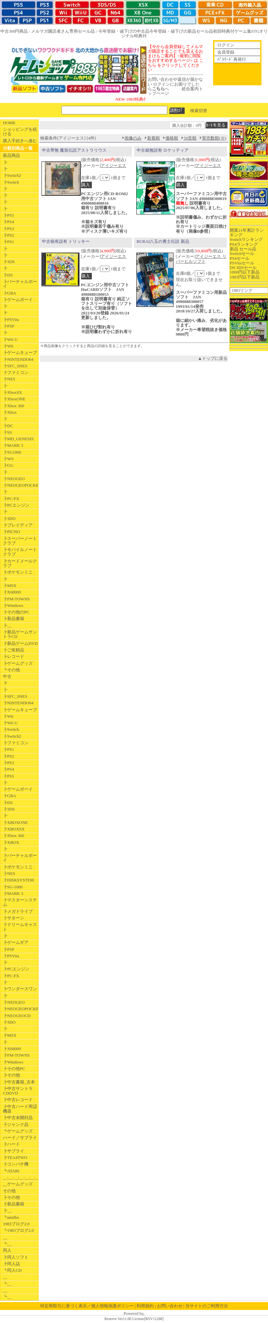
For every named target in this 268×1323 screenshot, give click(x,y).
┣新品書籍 (13, 618)
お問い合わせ (169, 1305)
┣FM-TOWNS (16, 598)
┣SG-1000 (13, 886)
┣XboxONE (14, 398)
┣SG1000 (12, 452)
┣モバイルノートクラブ (20, 552)
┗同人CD (12, 1270)
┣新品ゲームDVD (20, 643)
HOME (9, 122)
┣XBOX (11, 842)
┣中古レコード (18, 1099)
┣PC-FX (11, 498)
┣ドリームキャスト (20, 926)
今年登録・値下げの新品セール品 (181, 31)
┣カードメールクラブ (20, 563)
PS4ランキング (244, 244)
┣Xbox (10, 412)
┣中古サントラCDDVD (18, 1091)
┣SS (7, 432)
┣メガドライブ (18, 911)
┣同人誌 (11, 1263)
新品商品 (11, 155)
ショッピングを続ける (20, 131)
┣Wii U (10, 339)
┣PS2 (8, 235)
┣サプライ (13, 1150)
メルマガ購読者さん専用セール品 (63, 31)
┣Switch (11, 182)
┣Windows (13, 605)
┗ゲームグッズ (18, 1131)
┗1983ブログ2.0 (18, 1230)
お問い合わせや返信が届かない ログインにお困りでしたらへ (175, 84)
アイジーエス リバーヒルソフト (201, 258)
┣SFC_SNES (15, 365)
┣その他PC (14, 1068)
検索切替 (198, 110)
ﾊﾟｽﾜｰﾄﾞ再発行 (231, 59)
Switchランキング (246, 239)
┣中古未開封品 (18, 1117)
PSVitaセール (242, 262)
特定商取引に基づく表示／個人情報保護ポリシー (87, 1305)
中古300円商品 (14, 31)
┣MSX (9, 585)
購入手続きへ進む (20, 140)
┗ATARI (11, 1170)
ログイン (225, 44)
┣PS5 (8, 215)
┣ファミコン (15, 372)
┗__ (7, 1243)
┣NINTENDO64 (18, 359)
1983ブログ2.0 (16, 1223)
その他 (9, 1190)
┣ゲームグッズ (18, 663)
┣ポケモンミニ (18, 572)
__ (5, 1237)
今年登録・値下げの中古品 (123, 31)
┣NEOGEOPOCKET (20, 485)
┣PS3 (8, 228)
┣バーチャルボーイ (20, 284)
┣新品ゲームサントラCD (20, 634)
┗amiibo (11, 1217)
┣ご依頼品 (13, 649)
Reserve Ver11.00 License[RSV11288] (133, 1319)
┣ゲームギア (15, 942)
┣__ (7, 625)
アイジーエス (113, 165)
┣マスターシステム (20, 902)
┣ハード (11, 1144)
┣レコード (13, 656)
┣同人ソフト (15, 1257)
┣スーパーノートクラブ (20, 540)
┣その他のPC (16, 612)
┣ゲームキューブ (20, 352)
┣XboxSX (12, 392)
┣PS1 (8, 241)
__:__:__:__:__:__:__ (20, 1177)
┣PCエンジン (16, 505)
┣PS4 (8, 221)
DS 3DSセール (243, 267)
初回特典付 (223, 31)
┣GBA (9, 293)
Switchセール (242, 253)
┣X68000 (12, 592)
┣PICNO (11, 531)
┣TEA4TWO (15, 1157)
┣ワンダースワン (20, 988)
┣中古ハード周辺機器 (20, 1109)
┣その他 (11, 1075)
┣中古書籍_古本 (19, 1082)
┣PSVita (11, 319)
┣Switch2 (12, 175)
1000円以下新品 (245, 272)
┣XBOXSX (14, 829)
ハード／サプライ (20, 1137)
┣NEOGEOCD (17, 1015)
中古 (7, 676)
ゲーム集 (242, 31)
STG (255, 31)
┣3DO (9, 518)
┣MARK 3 (13, 445)
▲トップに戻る (212, 358)
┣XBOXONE (15, 822)
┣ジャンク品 (15, 1124)
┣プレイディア (18, 525)
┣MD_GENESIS (18, 438)
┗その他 (11, 669)
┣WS (8, 458)
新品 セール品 (243, 248)
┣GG (8, 465)
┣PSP (8, 326)
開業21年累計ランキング (247, 232)
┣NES (9, 379)
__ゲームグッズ (18, 1183)
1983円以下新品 (245, 277)
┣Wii (8, 345)
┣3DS (9, 261)
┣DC (8, 425)
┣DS (8, 275)
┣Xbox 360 (13, 405)
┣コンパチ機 (15, 1164)
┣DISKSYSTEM (18, 880)
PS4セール (239, 258)
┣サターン (13, 917)
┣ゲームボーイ (18, 299)
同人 (7, 1250)
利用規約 (145, 1305)
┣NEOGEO (14, 478)
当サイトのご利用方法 (206, 1305)
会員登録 (225, 52)
